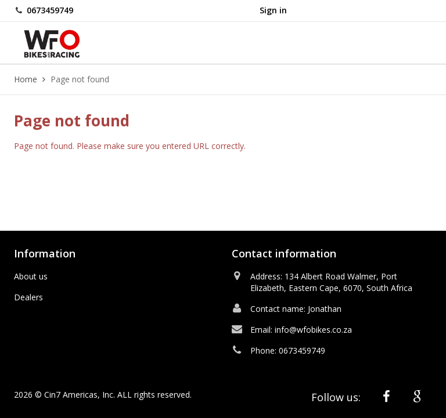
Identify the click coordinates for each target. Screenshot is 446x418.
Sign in (273, 10)
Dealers (28, 297)
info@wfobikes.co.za (313, 329)
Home (25, 79)
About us (31, 276)
